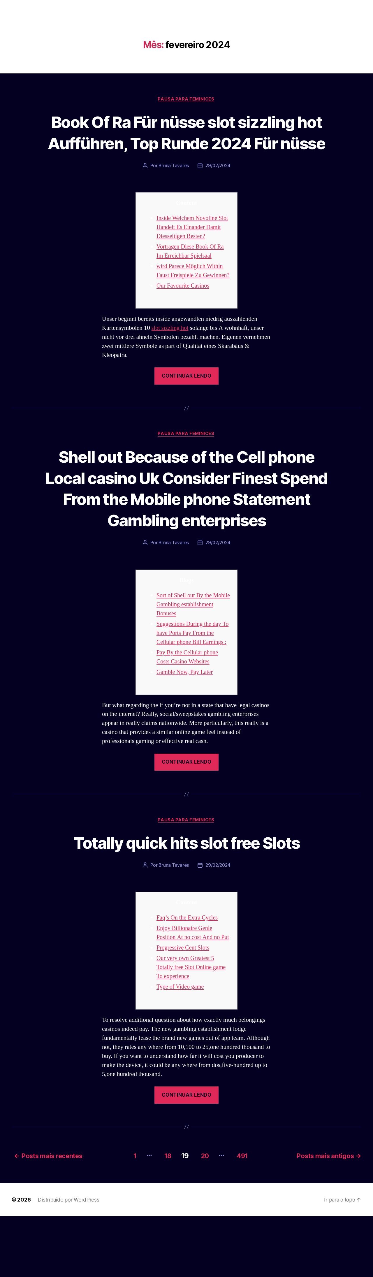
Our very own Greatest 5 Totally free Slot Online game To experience (192, 1029)
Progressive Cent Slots (184, 1010)
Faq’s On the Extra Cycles (188, 971)
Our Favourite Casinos (184, 316)
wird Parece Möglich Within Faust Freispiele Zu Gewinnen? (191, 297)
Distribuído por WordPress (68, 1260)
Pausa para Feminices (186, 99)
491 (243, 1216)
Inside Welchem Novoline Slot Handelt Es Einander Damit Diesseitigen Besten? (190, 249)
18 (164, 1216)
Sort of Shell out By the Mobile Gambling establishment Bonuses (185, 657)
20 (203, 1216)
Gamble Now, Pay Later (185, 724)
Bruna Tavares (173, 187)
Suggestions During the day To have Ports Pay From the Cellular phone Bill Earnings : (193, 685)
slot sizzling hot (171, 359)
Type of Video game (181, 1049)
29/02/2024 (218, 187)
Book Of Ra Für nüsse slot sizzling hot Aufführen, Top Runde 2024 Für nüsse (186, 142)
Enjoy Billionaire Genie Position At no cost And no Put (189, 990)
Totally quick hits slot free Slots (187, 895)
